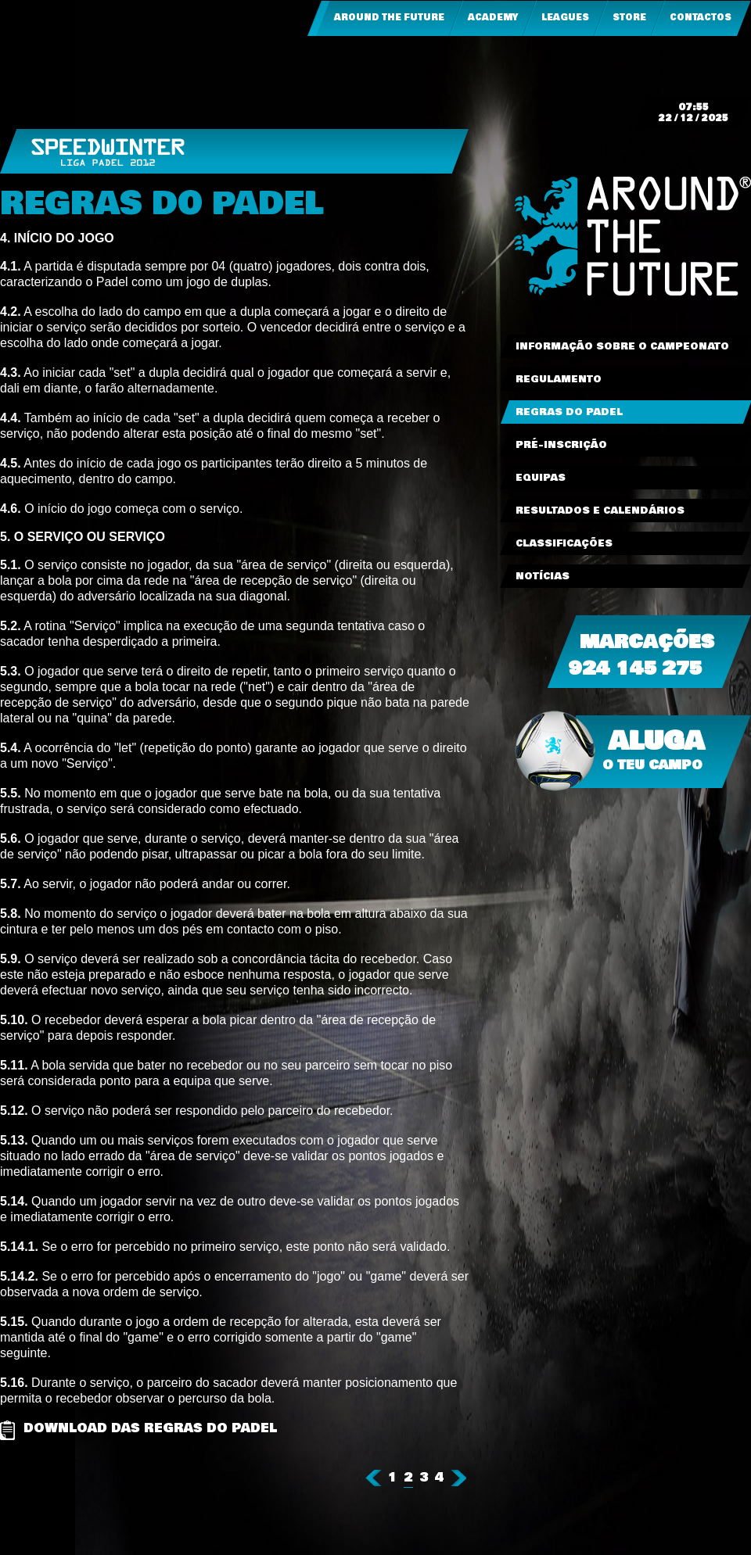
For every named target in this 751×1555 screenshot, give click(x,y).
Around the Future (389, 17)
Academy (493, 17)
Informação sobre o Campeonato (622, 346)
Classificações (564, 543)
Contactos (700, 17)
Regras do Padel (569, 412)
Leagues (565, 17)
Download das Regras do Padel (150, 1429)
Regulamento (559, 379)
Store (629, 17)
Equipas (541, 478)
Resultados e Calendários (600, 510)
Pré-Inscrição (561, 445)
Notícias (543, 576)
